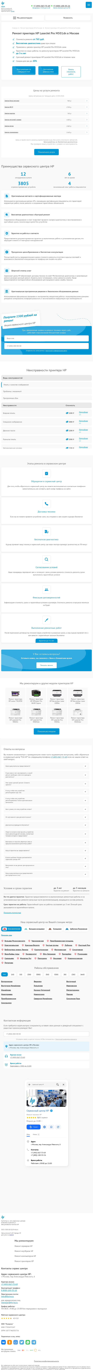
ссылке (11, 1235)
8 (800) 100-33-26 (9, 1290)
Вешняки (38, 981)
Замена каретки (10, 113)
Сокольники (6, 1003)
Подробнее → (83, 413)
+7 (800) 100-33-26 (61, 6)
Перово (69, 994)
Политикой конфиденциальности (66, 1039)
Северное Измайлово (43, 998)
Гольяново (38, 986)
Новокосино (39, 994)
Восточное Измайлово (11, 986)
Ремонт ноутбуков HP (24, 1251)
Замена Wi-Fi (9, 107)
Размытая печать (9, 439)
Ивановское (71, 986)
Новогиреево (7, 994)
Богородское (6, 981)
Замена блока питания (12, 101)
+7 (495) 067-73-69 (41, 6)
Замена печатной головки (13, 120)
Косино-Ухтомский (42, 990)
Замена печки (9, 126)
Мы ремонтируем (22, 17)
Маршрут (33, 1127)
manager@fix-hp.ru (9, 1302)
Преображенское (8, 998)
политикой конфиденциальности (56, 351)
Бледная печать (9, 413)
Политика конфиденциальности (46, 1361)
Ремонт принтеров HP (24, 1261)
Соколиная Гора (73, 998)
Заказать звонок (46, 665)
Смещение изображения (12, 422)
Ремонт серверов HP (23, 1246)
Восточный (71, 981)
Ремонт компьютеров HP (25, 1256)
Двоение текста (9, 431)
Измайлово (6, 990)
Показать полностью (12, 913)
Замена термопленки (11, 132)
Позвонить (68, 18)
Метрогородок (72, 990)
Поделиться (3, 1342)
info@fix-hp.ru (7, 1296)
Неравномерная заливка (12, 448)
